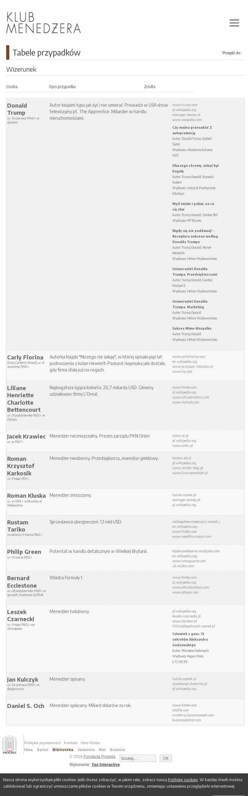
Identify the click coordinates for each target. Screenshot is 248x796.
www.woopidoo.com (187, 120)
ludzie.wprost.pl (184, 495)
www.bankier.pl (184, 621)
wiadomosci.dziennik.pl (189, 684)
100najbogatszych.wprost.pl (193, 626)
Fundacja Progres (100, 756)
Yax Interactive (105, 764)
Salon (43, 750)
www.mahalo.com (185, 402)
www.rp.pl (180, 436)
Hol (102, 750)
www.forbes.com (184, 387)
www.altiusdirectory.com (190, 397)
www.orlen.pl (182, 445)
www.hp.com (182, 371)
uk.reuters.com (183, 566)
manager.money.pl (186, 115)
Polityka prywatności (42, 742)
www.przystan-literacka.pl (192, 366)
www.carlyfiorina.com (188, 356)
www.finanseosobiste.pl (190, 473)
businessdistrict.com (186, 720)
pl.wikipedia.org (184, 110)
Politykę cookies (183, 779)
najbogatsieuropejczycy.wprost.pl (196, 521)
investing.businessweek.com (193, 715)
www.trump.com (184, 105)
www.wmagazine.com (189, 561)
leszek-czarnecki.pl (186, 616)
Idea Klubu (90, 742)
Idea (28, 750)
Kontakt (71, 742)
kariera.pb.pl (181, 458)
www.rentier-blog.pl (187, 468)
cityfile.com (180, 710)
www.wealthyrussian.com (191, 536)
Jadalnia (86, 750)
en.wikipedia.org (184, 361)
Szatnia (117, 750)
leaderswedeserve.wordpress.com (196, 551)
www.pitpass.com (185, 592)
